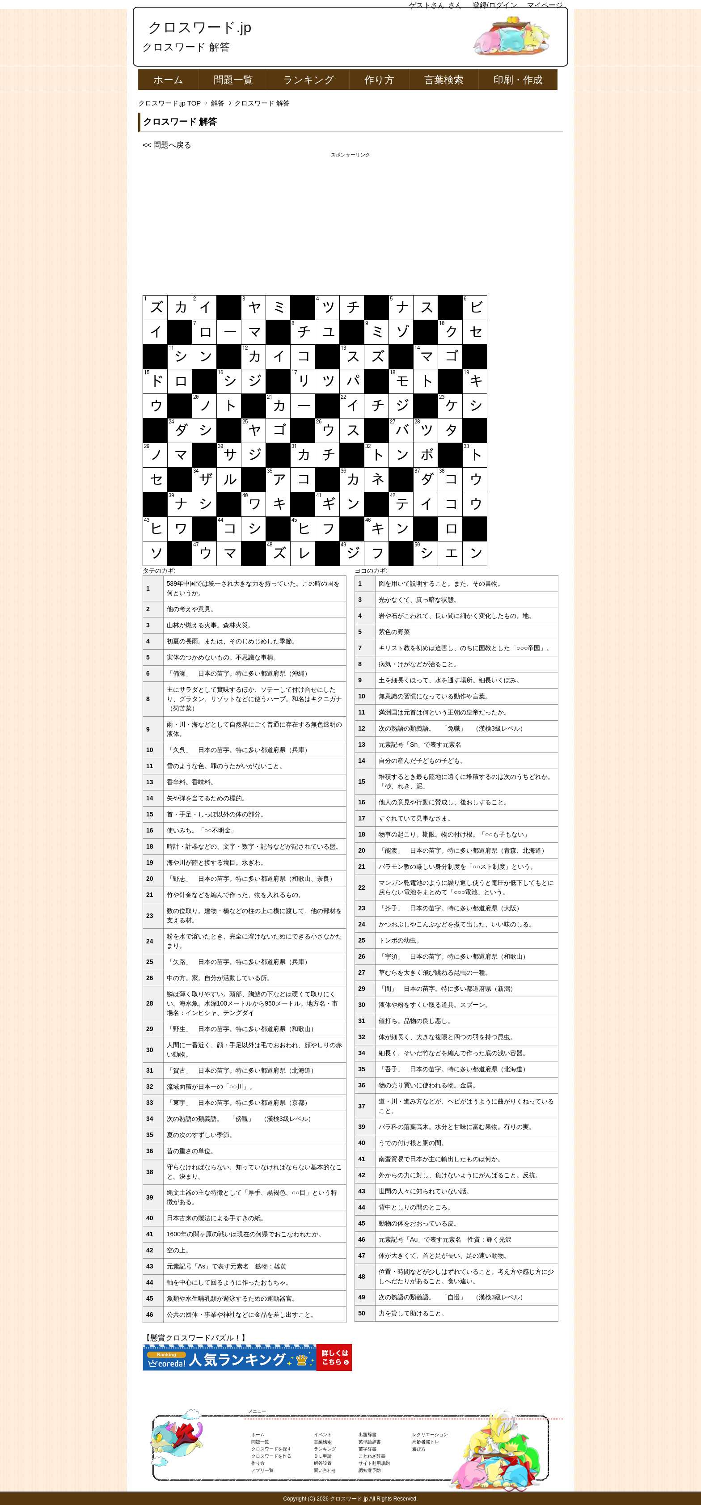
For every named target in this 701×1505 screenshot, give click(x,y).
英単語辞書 (370, 1441)
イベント (323, 1434)
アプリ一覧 (262, 1470)
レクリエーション (430, 1434)
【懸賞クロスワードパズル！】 (196, 1338)
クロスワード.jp (199, 27)
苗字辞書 (367, 1448)
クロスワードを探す (271, 1448)
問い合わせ (325, 1470)
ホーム (168, 79)
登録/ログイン (495, 5)
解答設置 (323, 1463)
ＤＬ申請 (323, 1456)
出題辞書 (367, 1434)
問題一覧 (233, 79)
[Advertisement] (350, 221)
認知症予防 (370, 1470)
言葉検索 (444, 79)
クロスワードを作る (271, 1456)
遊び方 (419, 1448)
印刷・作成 (518, 79)
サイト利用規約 (374, 1463)
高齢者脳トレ (425, 1441)
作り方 (379, 79)
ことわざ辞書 (372, 1456)
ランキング (308, 79)
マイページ (545, 5)
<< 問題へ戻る (167, 145)
